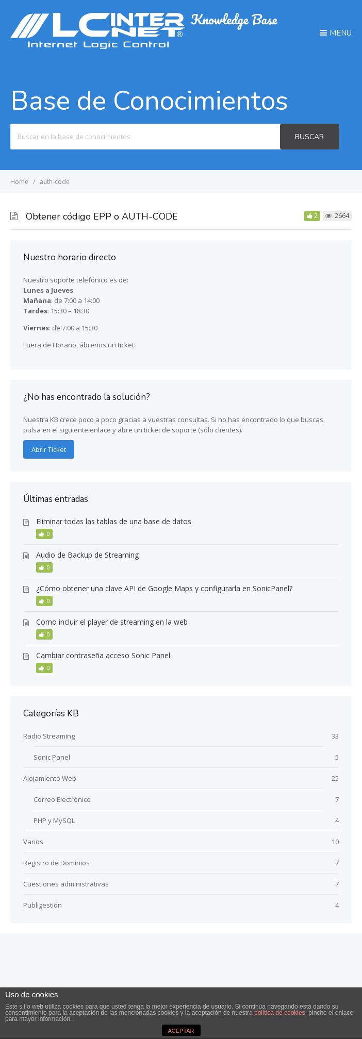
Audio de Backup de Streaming (87, 555)
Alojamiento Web (49, 778)
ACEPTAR (181, 1031)
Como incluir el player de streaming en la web (112, 622)
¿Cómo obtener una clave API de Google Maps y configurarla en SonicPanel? (164, 588)
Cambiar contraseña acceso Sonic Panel (103, 655)
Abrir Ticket (48, 449)
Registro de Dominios (56, 862)
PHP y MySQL (54, 820)
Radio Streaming (49, 736)
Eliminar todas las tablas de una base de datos (113, 521)
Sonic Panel (52, 757)
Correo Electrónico (62, 799)
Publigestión (42, 905)
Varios (33, 841)
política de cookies (279, 1012)
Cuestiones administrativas (66, 884)
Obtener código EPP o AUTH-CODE (102, 216)
